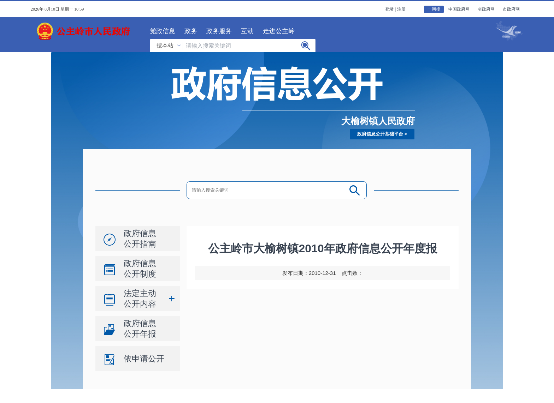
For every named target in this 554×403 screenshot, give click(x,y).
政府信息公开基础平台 (380, 134)
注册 (401, 9)
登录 (389, 9)
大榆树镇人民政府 (378, 121)
